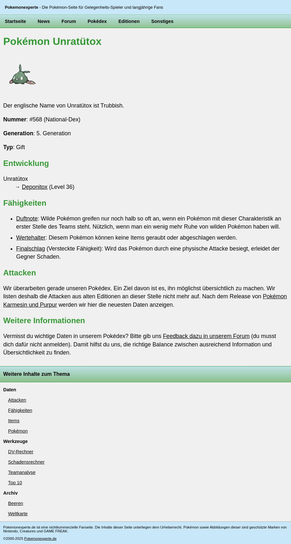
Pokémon (18, 431)
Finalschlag (30, 248)
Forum (68, 21)
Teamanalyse (22, 472)
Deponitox (35, 187)
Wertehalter (31, 237)
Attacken (17, 400)
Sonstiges (162, 21)
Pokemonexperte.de (40, 538)
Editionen (129, 21)
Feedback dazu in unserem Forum (206, 336)
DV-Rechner (20, 451)
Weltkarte (18, 513)
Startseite (15, 21)
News (44, 21)
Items (13, 420)
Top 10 (15, 482)
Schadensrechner (26, 462)
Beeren (15, 503)
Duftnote (27, 218)
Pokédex (97, 21)
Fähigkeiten (20, 410)
